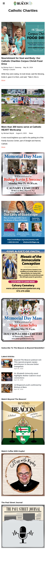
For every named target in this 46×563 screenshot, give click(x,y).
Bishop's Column (9, 69)
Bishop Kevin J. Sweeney (12, 67)
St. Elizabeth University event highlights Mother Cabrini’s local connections (27, 375)
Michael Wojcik (9, 133)
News (31, 133)
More (3, 80)
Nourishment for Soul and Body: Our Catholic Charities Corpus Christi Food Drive (21, 61)
